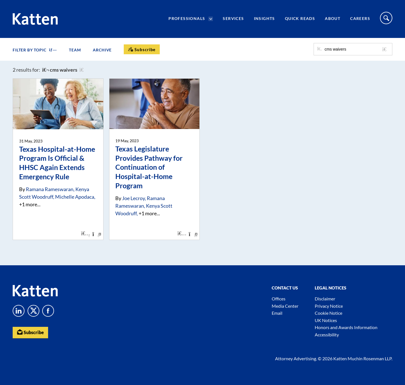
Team (75, 49)
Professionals (186, 18)
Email (277, 313)
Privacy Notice (329, 306)
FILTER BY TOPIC (35, 49)
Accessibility (327, 334)
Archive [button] (102, 49)
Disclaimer (325, 298)
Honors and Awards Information (346, 327)
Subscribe (30, 332)
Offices (278, 298)
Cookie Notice (328, 313)
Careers (360, 18)
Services (233, 18)
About (332, 18)
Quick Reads (300, 18)
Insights (264, 18)
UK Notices (326, 320)
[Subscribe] (142, 49)
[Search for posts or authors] (356, 49)
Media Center (285, 306)
